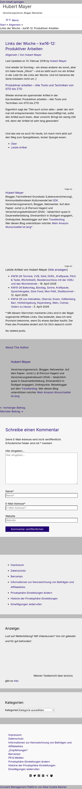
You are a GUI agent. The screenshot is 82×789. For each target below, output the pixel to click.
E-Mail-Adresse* (15, 503)
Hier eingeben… (15, 450)
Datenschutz (18, 570)
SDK (55, 200)
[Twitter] (34, 775)
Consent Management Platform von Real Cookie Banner (33, 786)
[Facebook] (39, 775)
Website (10, 516)
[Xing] (47, 775)
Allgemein (11, 54)
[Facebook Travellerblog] (51, 775)
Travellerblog (56, 219)
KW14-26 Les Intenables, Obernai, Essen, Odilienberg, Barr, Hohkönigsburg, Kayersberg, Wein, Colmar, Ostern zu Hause (43, 302)
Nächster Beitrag (11, 411)
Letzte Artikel (19, 147)
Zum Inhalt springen (12, 1)
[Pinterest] (43, 775)
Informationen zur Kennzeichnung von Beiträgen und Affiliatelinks (40, 744)
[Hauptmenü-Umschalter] (12, 20)
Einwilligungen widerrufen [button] (26, 604)
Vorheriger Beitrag (12, 407)
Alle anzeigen (58, 269)
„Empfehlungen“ (18, 750)
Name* (9, 491)
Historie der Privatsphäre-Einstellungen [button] (34, 598)
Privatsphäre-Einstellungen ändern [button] (31, 592)
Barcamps (17, 576)
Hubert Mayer (17, 6)
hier (16, 680)
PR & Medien (16, 757)
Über (14, 143)
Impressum (17, 564)
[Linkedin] (30, 775)
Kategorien (11, 710)
